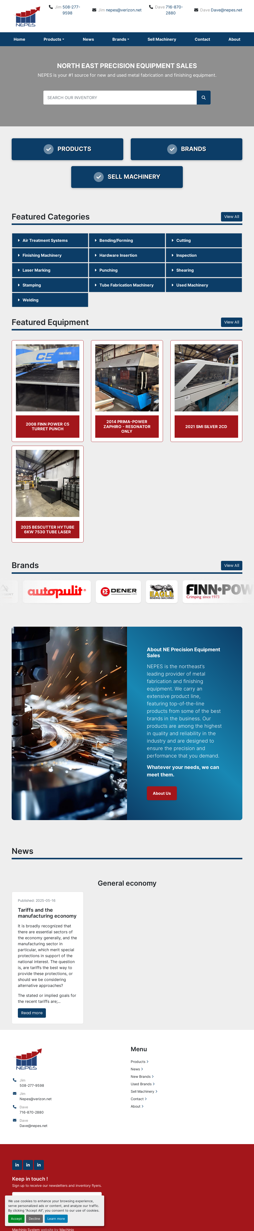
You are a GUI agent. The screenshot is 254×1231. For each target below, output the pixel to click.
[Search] (127, 98)
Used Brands (141, 1084)
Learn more (56, 1219)
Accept (16, 1219)
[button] (54, 39)
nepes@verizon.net (124, 9)
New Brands (141, 1076)
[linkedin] (17, 1165)
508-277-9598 (71, 9)
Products (52, 39)
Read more (32, 1013)
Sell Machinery (162, 39)
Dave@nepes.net (226, 9)
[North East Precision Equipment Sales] (27, 1058)
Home (19, 39)
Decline (34, 1219)
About (234, 39)
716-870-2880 (174, 9)
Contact (202, 39)
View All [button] (231, 216)
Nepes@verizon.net (36, 1099)
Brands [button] (119, 39)
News (88, 39)
